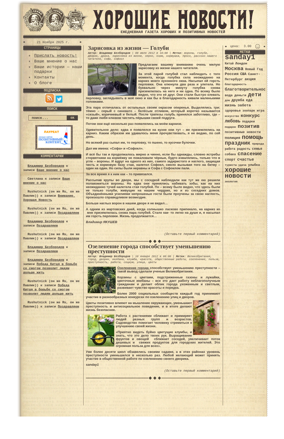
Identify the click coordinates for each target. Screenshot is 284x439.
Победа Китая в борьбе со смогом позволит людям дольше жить (50, 268)
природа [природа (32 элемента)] (258, 143)
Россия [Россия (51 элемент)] (232, 74)
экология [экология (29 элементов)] (231, 181)
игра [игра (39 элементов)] (260, 111)
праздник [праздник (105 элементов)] (238, 143)
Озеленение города (133, 268)
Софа (107, 58)
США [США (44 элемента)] (243, 74)
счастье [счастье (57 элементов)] (245, 159)
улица (141, 262)
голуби (202, 53)
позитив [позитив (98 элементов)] (249, 126)
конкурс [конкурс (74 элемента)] (250, 115)
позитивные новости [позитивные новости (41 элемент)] (243, 132)
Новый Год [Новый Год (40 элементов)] (254, 69)
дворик (93, 56)
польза (213, 259)
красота (146, 259)
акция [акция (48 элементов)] (250, 79)
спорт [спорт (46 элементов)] (230, 160)
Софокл (119, 58)
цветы (152, 262)
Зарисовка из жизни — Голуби (128, 48)
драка (105, 56)
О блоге (43, 83)
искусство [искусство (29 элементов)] (232, 116)
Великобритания (198, 256)
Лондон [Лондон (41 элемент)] (241, 63)
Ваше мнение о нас (55, 61)
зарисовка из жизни (127, 56)
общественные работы (170, 259)
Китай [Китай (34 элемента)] (229, 63)
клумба (132, 259)
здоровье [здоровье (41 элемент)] (233, 111)
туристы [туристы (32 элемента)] (231, 165)
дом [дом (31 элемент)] (227, 100)
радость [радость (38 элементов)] (243, 149)
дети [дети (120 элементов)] (254, 95)
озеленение (197, 259)
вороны (189, 53)
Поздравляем (68, 213)
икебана (118, 259)
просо (186, 56)
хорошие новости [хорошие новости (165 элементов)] (238, 173)
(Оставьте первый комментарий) (192, 234)
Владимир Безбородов (46, 166)
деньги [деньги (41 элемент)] (240, 95)
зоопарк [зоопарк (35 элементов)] (248, 111)
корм (159, 56)
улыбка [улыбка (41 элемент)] (254, 165)
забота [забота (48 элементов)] (244, 105)
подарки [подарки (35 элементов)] (248, 121)
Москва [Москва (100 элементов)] (234, 69)
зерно (149, 56)
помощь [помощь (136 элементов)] (252, 137)
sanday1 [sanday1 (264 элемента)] (240, 57)
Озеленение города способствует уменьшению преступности (149, 248)
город (92, 259)
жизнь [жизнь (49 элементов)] (230, 105)
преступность (98, 262)
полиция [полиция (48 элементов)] (232, 138)
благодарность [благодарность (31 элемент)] (236, 84)
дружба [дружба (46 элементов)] (237, 100)
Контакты (44, 77)
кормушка (172, 56)
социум (129, 262)
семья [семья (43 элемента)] (257, 149)
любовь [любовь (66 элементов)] (232, 121)
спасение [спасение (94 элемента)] (250, 154)
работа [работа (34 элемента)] (230, 149)
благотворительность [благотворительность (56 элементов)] (248, 89)
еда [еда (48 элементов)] (249, 100)
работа (116, 262)
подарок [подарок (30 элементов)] (230, 127)
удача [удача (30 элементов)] (242, 165)
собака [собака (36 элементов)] (230, 154)
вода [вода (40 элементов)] (229, 95)
